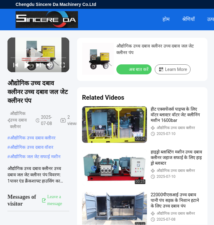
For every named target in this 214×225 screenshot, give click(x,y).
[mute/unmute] (50, 64)
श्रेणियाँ (188, 19)
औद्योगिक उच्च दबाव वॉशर (32, 147)
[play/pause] (26, 64)
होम (166, 19)
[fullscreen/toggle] (62, 64)
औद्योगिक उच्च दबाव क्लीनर (33, 137)
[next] (38, 64)
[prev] (15, 64)
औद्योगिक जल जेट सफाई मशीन (35, 156)
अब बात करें (134, 69)
